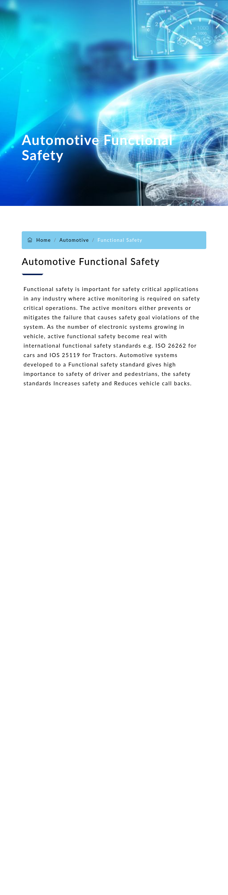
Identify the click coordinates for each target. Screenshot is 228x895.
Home (43, 240)
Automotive (74, 240)
